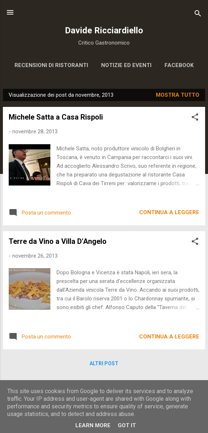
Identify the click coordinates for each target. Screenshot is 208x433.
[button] (195, 118)
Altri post (104, 363)
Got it (127, 425)
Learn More (93, 425)
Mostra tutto (177, 95)
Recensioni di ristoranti (51, 65)
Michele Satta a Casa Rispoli (56, 117)
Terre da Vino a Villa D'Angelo (58, 241)
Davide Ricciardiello (104, 30)
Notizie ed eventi (126, 65)
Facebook (179, 65)
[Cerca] (198, 15)
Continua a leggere (169, 212)
